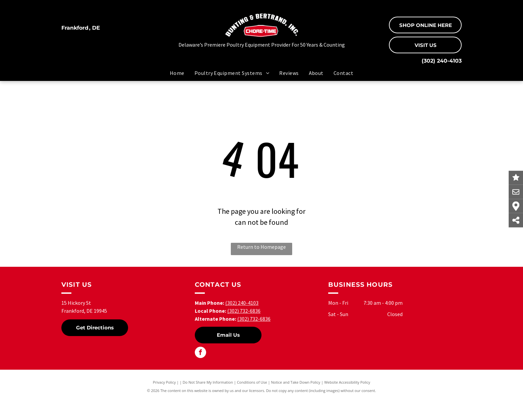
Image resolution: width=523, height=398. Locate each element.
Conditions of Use (252, 382)
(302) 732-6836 (243, 310)
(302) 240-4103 (442, 61)
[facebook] (200, 353)
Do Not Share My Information (208, 382)
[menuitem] (177, 73)
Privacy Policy (164, 382)
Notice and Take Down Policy (296, 382)
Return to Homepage (261, 246)
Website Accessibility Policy (347, 382)
